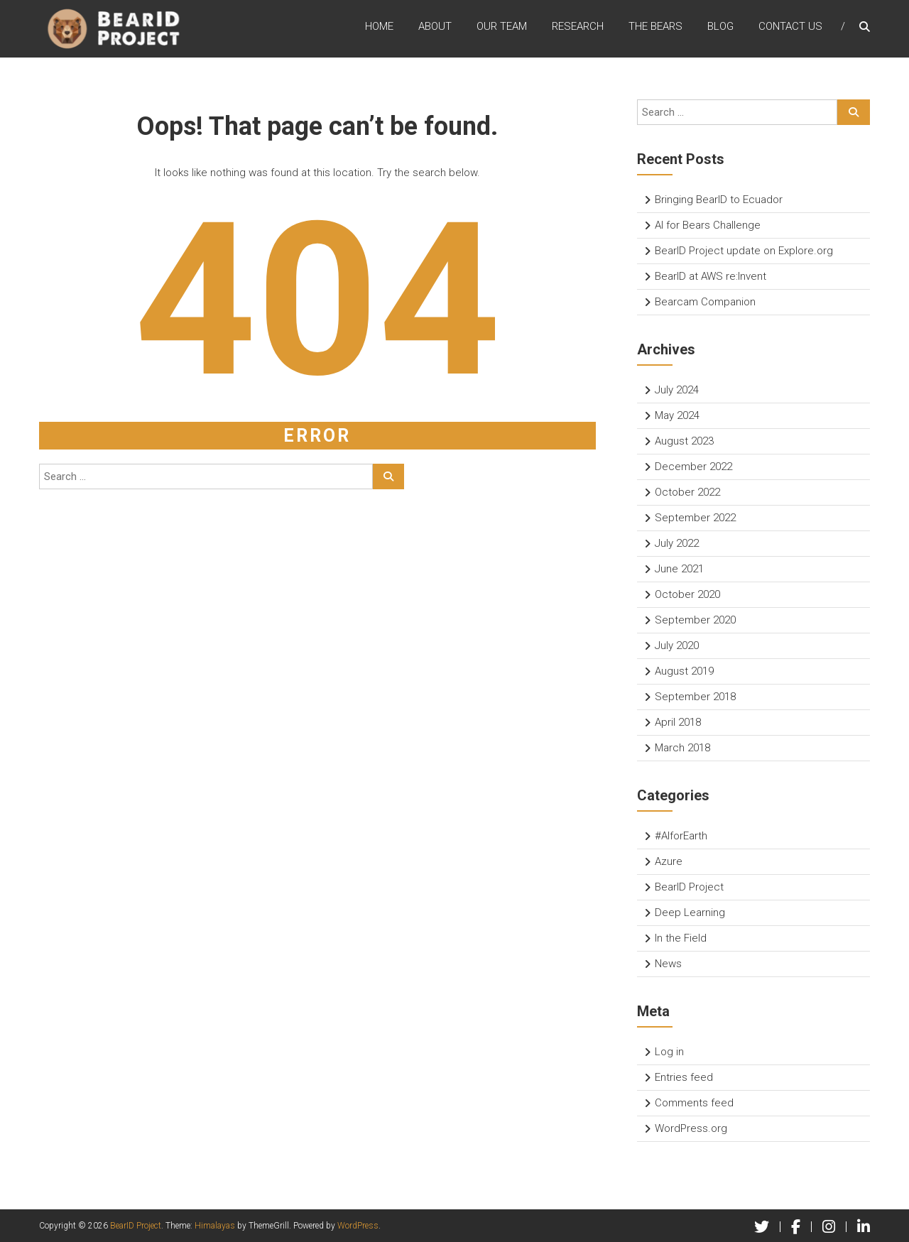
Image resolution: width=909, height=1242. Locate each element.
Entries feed (684, 1077)
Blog (720, 27)
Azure (668, 861)
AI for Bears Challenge (708, 225)
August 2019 (684, 671)
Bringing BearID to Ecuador (719, 199)
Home (379, 27)
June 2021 (679, 568)
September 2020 (695, 620)
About (435, 27)
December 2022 (693, 466)
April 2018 (678, 722)
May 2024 (677, 415)
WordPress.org (691, 1128)
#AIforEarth (681, 835)
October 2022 (687, 492)
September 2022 (695, 517)
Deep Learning (690, 912)
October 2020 (687, 594)
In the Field (681, 938)
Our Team (502, 27)
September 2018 (695, 696)
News (668, 963)
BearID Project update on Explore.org (744, 250)
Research (578, 27)
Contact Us (790, 27)
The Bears (655, 27)
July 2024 (677, 389)
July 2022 (677, 543)
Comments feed (694, 1102)
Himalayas (215, 1226)
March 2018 (682, 747)
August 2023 (684, 441)
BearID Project (689, 887)
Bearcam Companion (705, 301)
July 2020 (677, 645)
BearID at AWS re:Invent (710, 276)
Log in (669, 1051)
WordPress (358, 1226)
